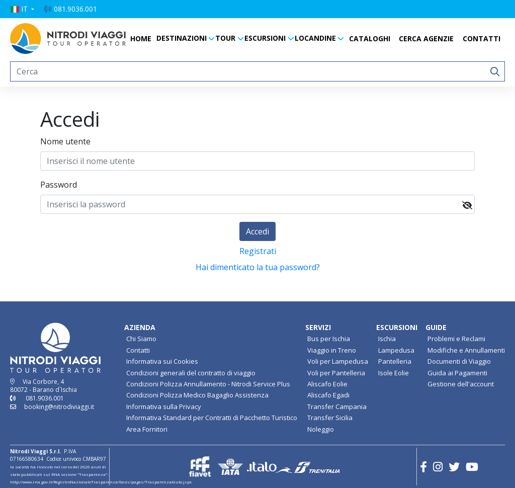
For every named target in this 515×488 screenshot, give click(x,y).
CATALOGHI (369, 38)
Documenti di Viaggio (459, 361)
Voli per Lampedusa (337, 361)
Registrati (257, 251)
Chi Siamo (141, 338)
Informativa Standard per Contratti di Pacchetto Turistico (211, 417)
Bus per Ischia (328, 338)
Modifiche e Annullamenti (466, 350)
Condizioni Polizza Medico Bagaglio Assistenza (197, 394)
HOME (140, 38)
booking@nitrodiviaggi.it (59, 406)
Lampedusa (396, 350)
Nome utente (65, 141)
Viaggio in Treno (331, 350)
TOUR (225, 38)
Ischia (387, 338)
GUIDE (436, 327)
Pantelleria (394, 361)
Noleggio (320, 429)
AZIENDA (139, 327)
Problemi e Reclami (456, 338)
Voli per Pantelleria (336, 372)
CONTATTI (481, 38)
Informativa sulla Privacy (163, 406)
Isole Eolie (393, 372)
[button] (22, 9)
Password (58, 184)
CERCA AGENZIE (426, 38)
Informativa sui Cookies (162, 361)
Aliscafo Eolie (327, 383)
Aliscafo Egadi (328, 394)
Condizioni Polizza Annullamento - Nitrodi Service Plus (208, 383)
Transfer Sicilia (330, 417)
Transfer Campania (337, 406)
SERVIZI (318, 327)
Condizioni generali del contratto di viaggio (190, 372)
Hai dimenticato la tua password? (258, 267)
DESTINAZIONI (181, 38)
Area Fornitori (146, 429)
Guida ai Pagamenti (457, 372)
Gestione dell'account (460, 383)
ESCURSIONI (265, 38)
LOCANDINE (315, 38)
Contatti (138, 350)
